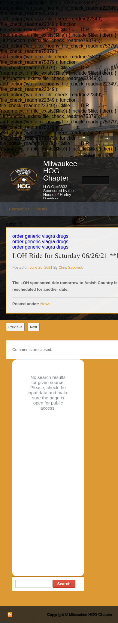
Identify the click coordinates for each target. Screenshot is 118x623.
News (45, 304)
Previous (15, 327)
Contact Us (19, 209)
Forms (41, 209)
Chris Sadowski (71, 267)
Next (33, 327)
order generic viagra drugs (40, 236)
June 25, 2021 (40, 267)
